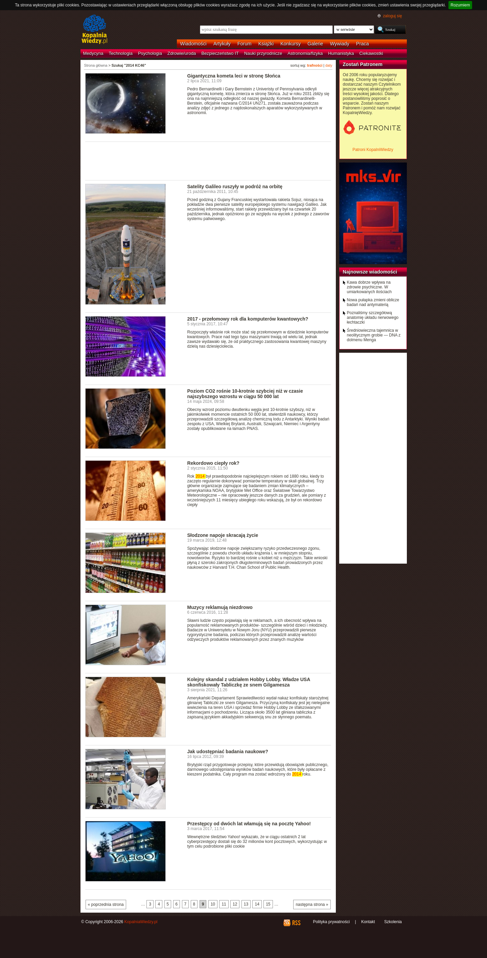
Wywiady (339, 43)
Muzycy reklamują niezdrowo (220, 607)
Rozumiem (460, 5)
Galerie (315, 43)
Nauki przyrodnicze (263, 53)
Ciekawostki (371, 53)
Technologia (121, 53)
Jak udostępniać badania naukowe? (227, 751)
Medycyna (93, 53)
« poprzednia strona (106, 904)
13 (246, 904)
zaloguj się (392, 16)
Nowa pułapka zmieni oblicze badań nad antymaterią (373, 302)
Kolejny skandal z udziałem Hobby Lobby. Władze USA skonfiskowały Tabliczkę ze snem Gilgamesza (248, 682)
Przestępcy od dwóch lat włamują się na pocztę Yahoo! (249, 823)
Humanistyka (341, 53)
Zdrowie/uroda (181, 53)
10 (213, 904)
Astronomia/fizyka (305, 53)
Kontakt (368, 921)
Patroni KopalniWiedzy (372, 149)
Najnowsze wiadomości (370, 272)
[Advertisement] (208, 160)
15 (268, 904)
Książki (266, 43)
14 (257, 904)
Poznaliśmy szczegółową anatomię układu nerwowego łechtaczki (373, 317)
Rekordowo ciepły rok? (213, 463)
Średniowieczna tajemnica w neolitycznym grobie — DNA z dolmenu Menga (374, 335)
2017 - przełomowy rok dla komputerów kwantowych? (247, 319)
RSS (296, 922)
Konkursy (290, 43)
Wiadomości (193, 43)
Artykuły (222, 43)
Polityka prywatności (331, 921)
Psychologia (150, 53)
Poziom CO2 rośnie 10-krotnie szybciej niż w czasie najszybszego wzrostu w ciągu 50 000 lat (245, 393)
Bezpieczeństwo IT (220, 53)
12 (235, 904)
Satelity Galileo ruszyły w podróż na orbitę (234, 186)
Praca (362, 43)
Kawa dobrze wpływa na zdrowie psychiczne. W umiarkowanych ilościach (369, 287)
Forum (244, 43)
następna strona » (312, 904)
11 (224, 904)
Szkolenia (393, 921)
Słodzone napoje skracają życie (222, 535)
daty (328, 65)
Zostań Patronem (363, 64)
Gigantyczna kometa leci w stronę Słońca (233, 76)
